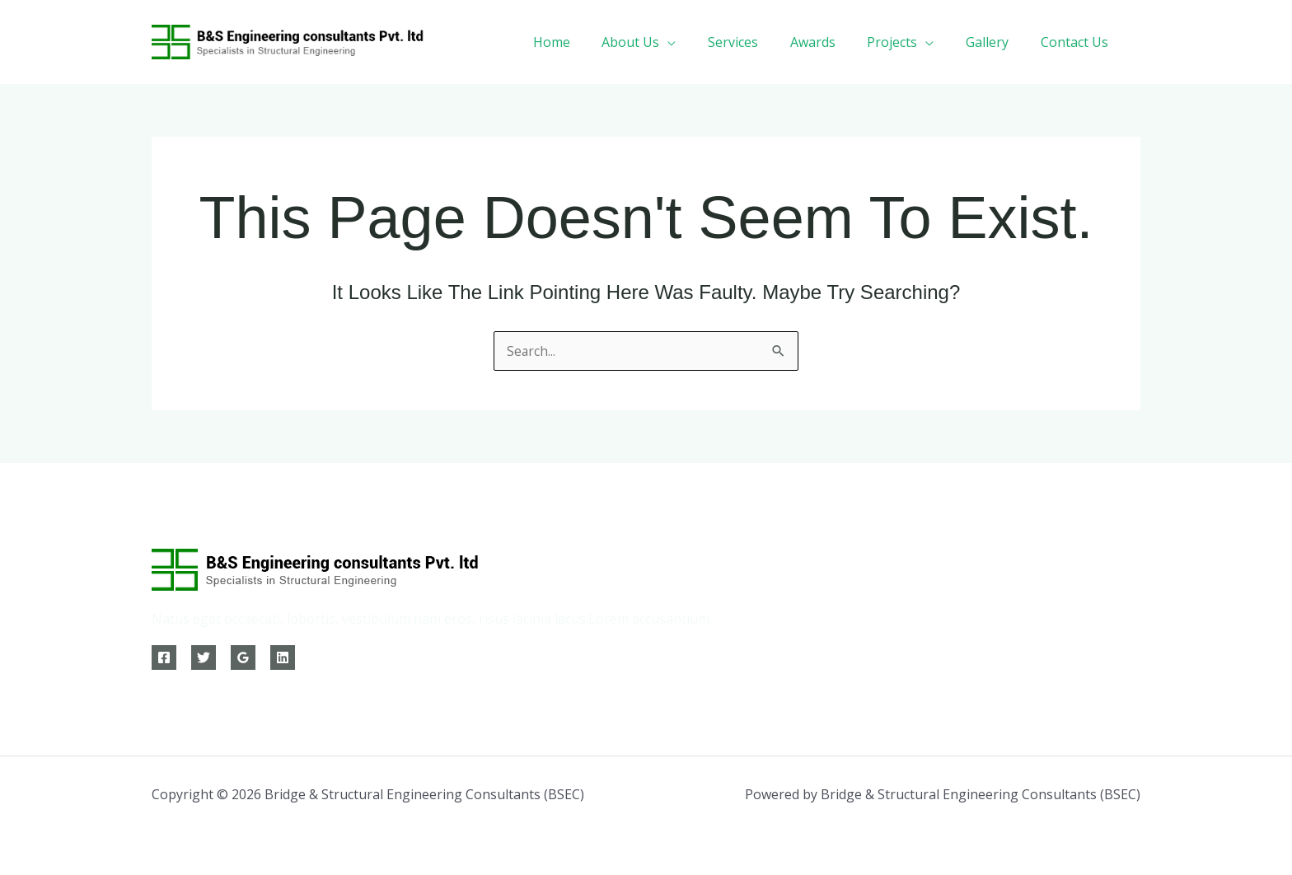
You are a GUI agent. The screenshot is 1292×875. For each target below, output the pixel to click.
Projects (906, 42)
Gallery (995, 42)
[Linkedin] (282, 657)
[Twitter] (203, 657)
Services (758, 42)
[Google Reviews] (243, 657)
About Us (661, 42)
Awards (831, 42)
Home (587, 42)
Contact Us (1077, 42)
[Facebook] (164, 657)
